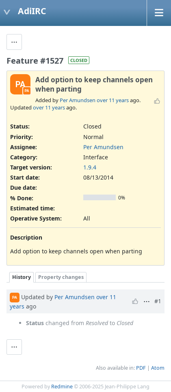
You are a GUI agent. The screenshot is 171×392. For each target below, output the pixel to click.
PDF (141, 367)
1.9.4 (89, 167)
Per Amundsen (77, 100)
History (21, 277)
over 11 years (113, 100)
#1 (157, 301)
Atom (158, 367)
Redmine (62, 386)
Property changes (61, 277)
